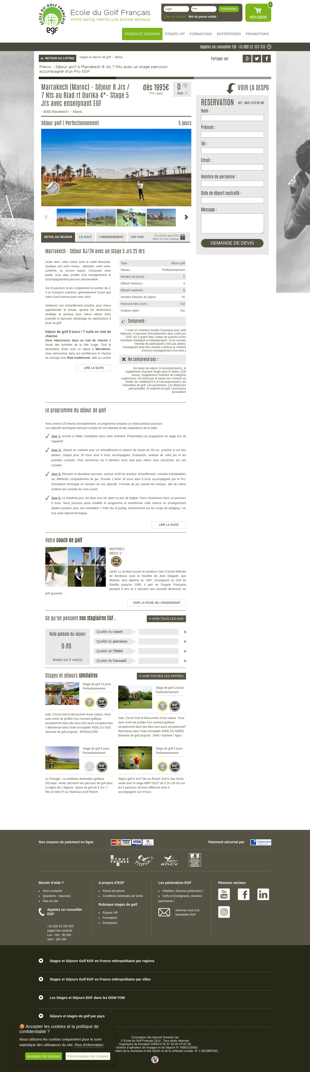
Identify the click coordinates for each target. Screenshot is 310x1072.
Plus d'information (89, 1045)
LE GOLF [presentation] (85, 237)
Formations (110, 917)
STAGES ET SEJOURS (142, 34)
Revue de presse (114, 891)
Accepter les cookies (43, 1056)
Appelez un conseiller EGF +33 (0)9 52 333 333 (232, 47)
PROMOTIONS (257, 34)
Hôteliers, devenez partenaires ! (183, 891)
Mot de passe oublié (203, 16)
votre (258, 17)
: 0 (182, 93)
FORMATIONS (201, 34)
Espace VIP (110, 912)
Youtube (224, 894)
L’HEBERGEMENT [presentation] (111, 237)
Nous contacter (52, 891)
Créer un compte (174, 16)
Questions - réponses (56, 896)
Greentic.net (170, 1037)
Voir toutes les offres (161, 676)
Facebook (243, 894)
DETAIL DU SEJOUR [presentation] (58, 237)
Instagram (224, 912)
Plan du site (50, 901)
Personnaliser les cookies (87, 1056)
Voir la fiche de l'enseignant (156, 603)
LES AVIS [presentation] (137, 237)
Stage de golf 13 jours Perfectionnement (97, 686)
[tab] (58, 237)
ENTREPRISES (229, 34)
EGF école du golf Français (52, 19)
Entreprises (110, 923)
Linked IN (263, 894)
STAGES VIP (175, 34)
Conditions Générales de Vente (123, 896)
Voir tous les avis (166, 618)
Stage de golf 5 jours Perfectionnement (96, 751)
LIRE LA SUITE (94, 368)
